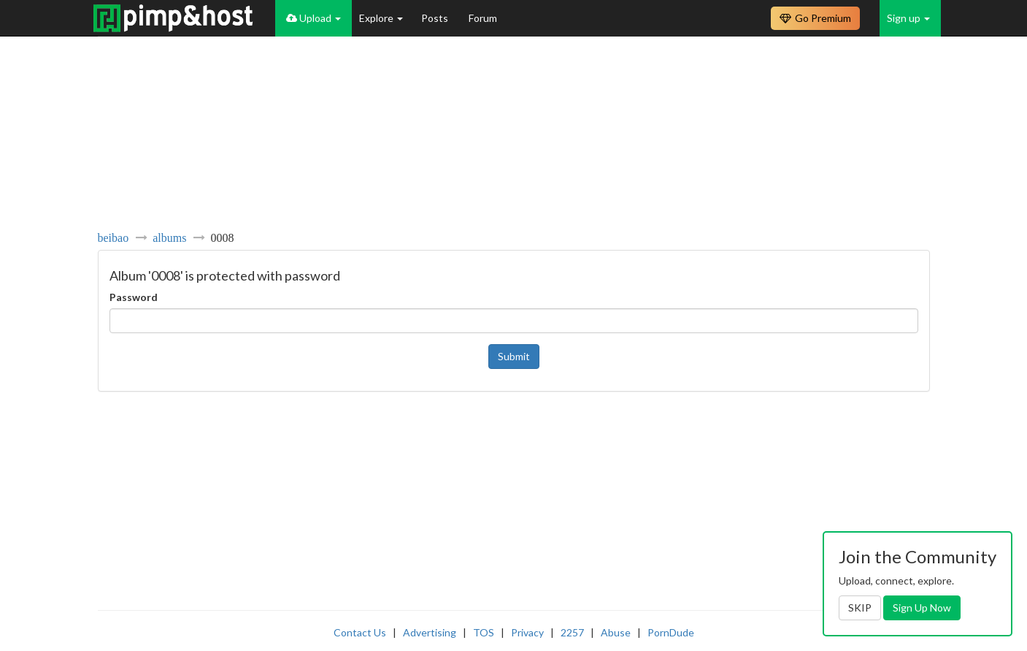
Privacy (527, 632)
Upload (313, 18)
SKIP (860, 607)
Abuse (616, 632)
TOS (483, 632)
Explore (381, 18)
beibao (113, 237)
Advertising (429, 632)
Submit (514, 356)
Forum (483, 18)
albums (169, 237)
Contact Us (360, 632)
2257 (572, 632)
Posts (435, 18)
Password (133, 297)
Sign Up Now (922, 607)
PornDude (670, 632)
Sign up (908, 18)
